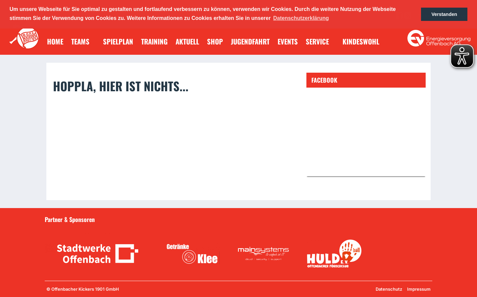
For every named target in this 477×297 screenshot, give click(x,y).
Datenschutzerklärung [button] (301, 18)
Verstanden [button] (444, 14)
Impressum (419, 289)
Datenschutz (389, 289)
